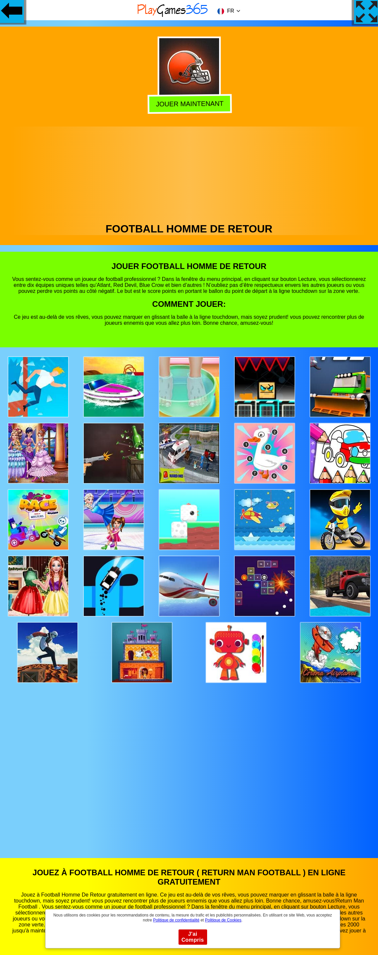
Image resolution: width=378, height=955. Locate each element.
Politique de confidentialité (176, 920)
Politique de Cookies (223, 920)
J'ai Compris (193, 937)
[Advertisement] (189, 173)
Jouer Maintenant (189, 104)
